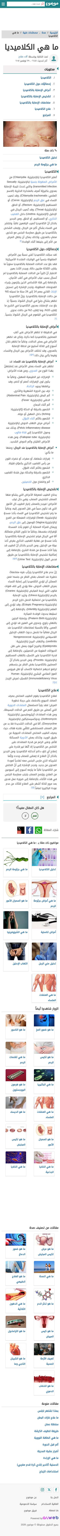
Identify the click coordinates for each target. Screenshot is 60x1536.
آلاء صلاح (23, 56)
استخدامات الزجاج (48, 1471)
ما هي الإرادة (50, 1458)
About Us (53, 1510)
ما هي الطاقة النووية (46, 1437)
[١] (21, 241)
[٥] (14, 558)
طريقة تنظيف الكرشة (46, 1431)
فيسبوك (29, 830)
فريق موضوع (30, 1510)
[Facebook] (55, 1489)
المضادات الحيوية (17, 705)
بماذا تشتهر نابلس (48, 1410)
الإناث (54, 291)
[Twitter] (49, 1489)
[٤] (31, 354)
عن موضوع (31, 1497)
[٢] (56, 318)
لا (25, 815)
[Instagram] (42, 1489)
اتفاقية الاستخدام (49, 1504)
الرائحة (30, 386)
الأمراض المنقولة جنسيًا (44, 181)
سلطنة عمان (51, 1424)
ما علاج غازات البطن (47, 1417)
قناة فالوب (20, 432)
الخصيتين (27, 481)
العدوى (33, 370)
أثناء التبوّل (29, 418)
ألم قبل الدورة (50, 1444)
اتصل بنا (54, 1497)
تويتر (20, 830)
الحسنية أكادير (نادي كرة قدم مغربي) (37, 1464)
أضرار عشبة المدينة (47, 1451)
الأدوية (24, 737)
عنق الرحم (39, 200)
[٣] (33, 354)
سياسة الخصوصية (28, 1504)
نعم (35, 815)
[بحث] (42, 4)
